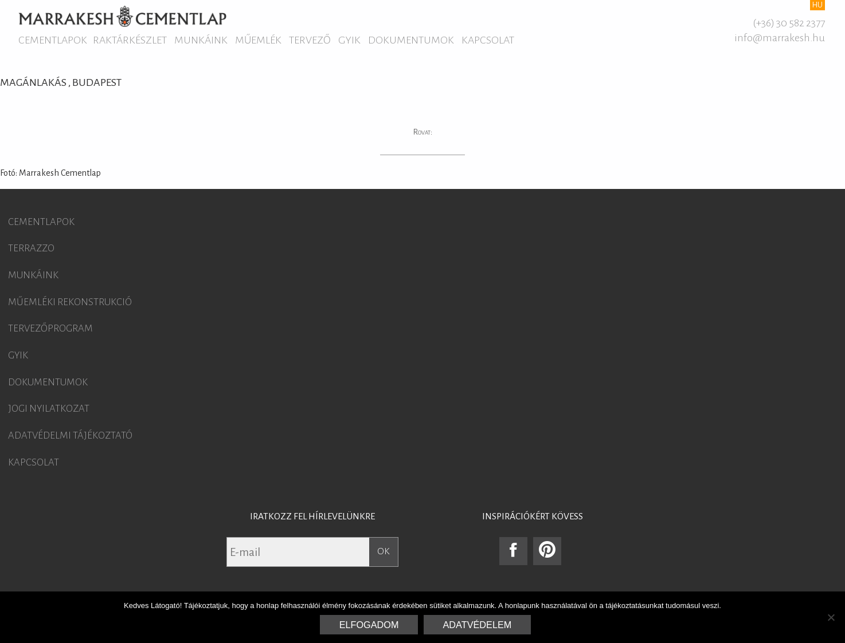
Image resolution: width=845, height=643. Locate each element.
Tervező (310, 40)
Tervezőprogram (50, 329)
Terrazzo (31, 248)
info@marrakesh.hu (779, 38)
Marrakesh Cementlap (122, 16)
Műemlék (258, 40)
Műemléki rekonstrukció (70, 302)
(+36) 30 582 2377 (789, 23)
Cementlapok (52, 40)
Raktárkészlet (130, 40)
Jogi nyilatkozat (48, 409)
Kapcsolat (487, 40)
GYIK (349, 40)
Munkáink (201, 40)
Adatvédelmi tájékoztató (70, 436)
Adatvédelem (477, 625)
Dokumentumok (411, 40)
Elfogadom (369, 625)
